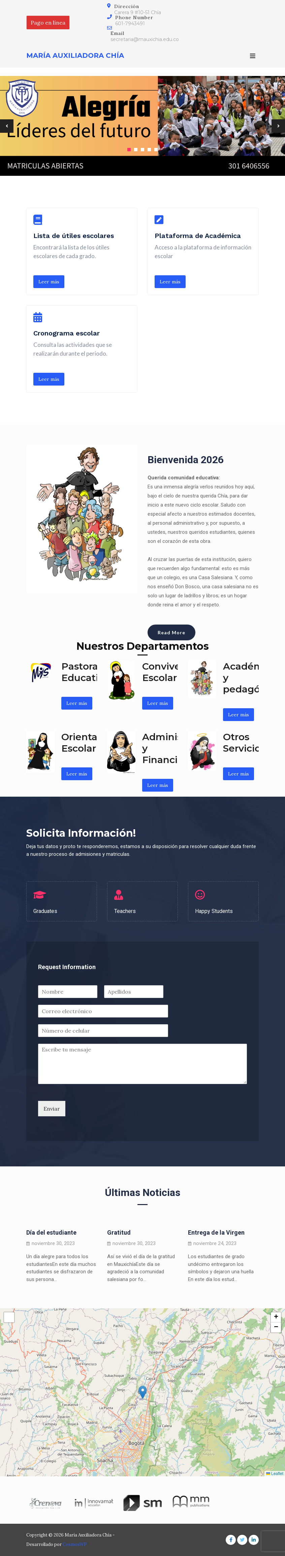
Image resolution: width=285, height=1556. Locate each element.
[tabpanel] (142, 126)
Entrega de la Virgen (216, 1232)
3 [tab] (142, 149)
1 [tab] (129, 149)
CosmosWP (75, 1544)
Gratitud (119, 1232)
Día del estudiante (51, 1232)
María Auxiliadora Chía (75, 55)
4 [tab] (149, 149)
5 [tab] (156, 149)
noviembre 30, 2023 (53, 1243)
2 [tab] (135, 149)
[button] (142, 1392)
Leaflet (274, 1473)
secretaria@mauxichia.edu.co (144, 39)
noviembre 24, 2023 (214, 1243)
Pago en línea (48, 22)
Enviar (51, 1108)
